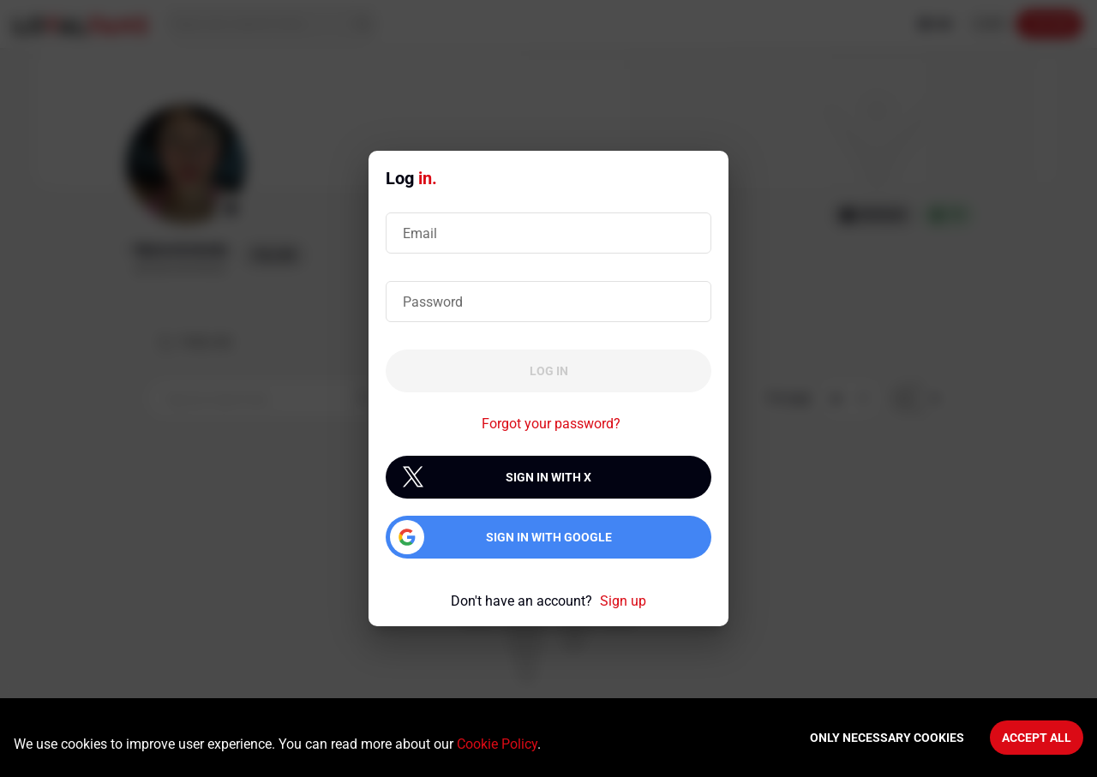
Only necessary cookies (887, 737)
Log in (549, 371)
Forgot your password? (551, 423)
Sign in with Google (549, 537)
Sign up (623, 601)
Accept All (1036, 737)
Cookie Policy (497, 744)
